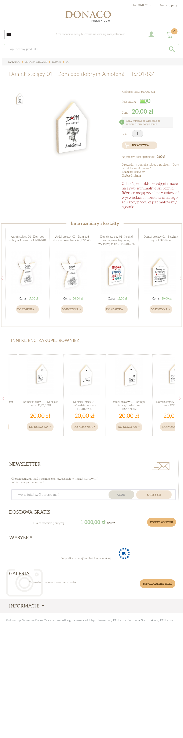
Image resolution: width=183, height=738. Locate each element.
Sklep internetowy (100, 620)
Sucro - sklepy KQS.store (157, 620)
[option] (71, 129)
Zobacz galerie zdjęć (157, 583)
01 (67, 61)
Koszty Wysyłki (161, 522)
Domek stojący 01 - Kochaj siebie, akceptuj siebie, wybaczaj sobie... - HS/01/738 (116, 240)
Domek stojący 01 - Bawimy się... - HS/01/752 (161, 238)
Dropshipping (168, 5)
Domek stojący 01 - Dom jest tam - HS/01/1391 (40, 403)
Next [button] (181, 278)
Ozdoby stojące (35, 61)
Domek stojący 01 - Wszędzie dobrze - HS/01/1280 (84, 405)
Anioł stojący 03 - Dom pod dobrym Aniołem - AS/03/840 (72, 238)
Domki (56, 61)
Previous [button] (2, 278)
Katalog (14, 61)
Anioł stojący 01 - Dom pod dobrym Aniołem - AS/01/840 (27, 238)
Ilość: (125, 134)
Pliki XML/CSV (141, 5)
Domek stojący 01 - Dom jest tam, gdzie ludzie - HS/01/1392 (129, 405)
